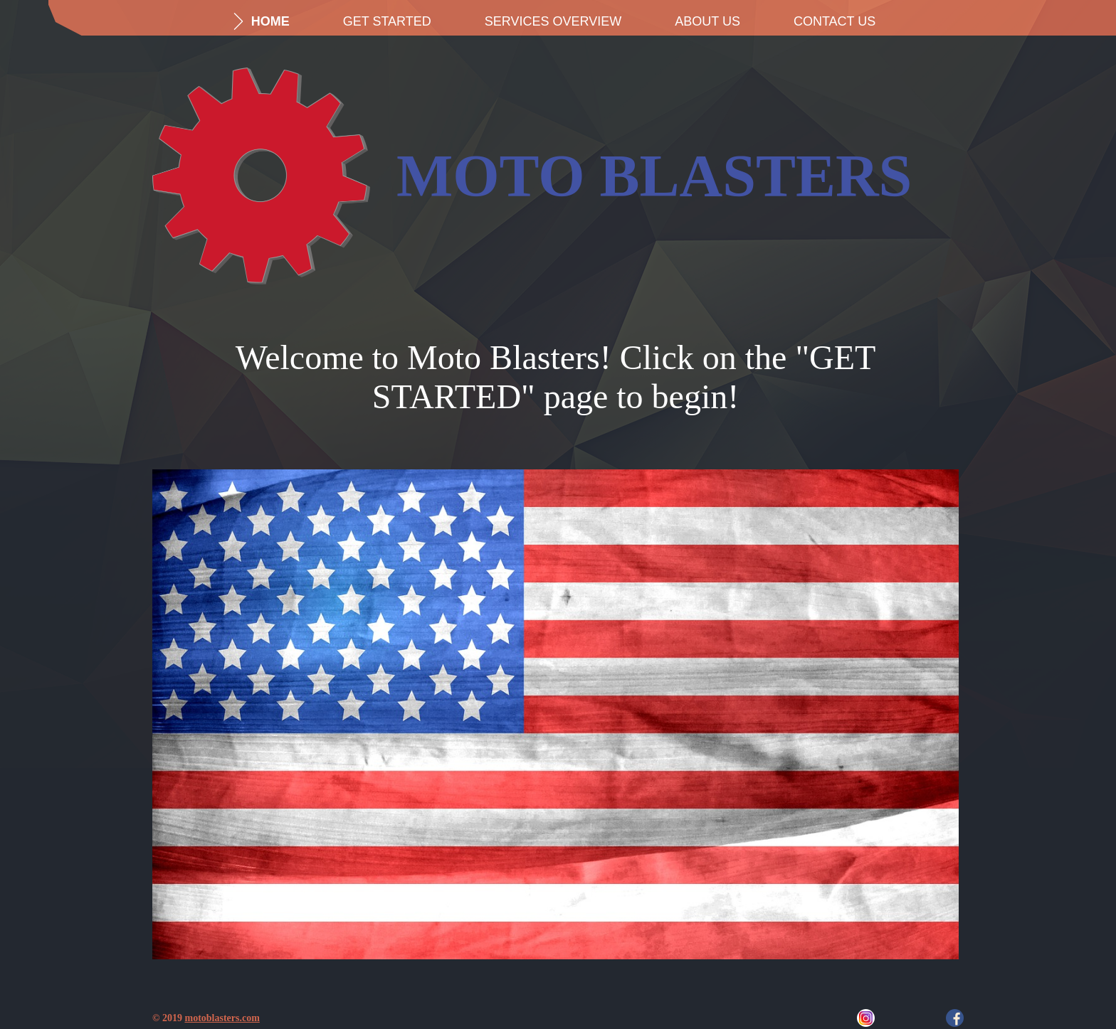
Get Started (387, 21)
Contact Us (834, 21)
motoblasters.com (221, 1018)
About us (707, 21)
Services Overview (553, 21)
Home (270, 21)
